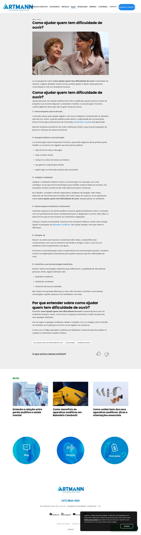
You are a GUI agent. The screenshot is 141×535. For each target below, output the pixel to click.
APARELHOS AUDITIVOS (39, 7)
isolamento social (82, 122)
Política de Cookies (61, 523)
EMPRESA (92, 7)
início (34, 19)
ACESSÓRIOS (55, 7)
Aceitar (125, 526)
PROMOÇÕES (82, 7)
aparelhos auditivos (61, 224)
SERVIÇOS (65, 7)
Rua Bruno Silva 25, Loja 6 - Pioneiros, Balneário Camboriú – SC (70, 506)
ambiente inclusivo (89, 343)
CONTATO (113, 7)
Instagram (62, 514)
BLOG (73, 7)
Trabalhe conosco (80, 523)
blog (39, 19)
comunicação (74, 343)
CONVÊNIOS (102, 7)
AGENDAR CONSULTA (127, 7)
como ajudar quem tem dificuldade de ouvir (49, 343)
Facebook (43, 514)
